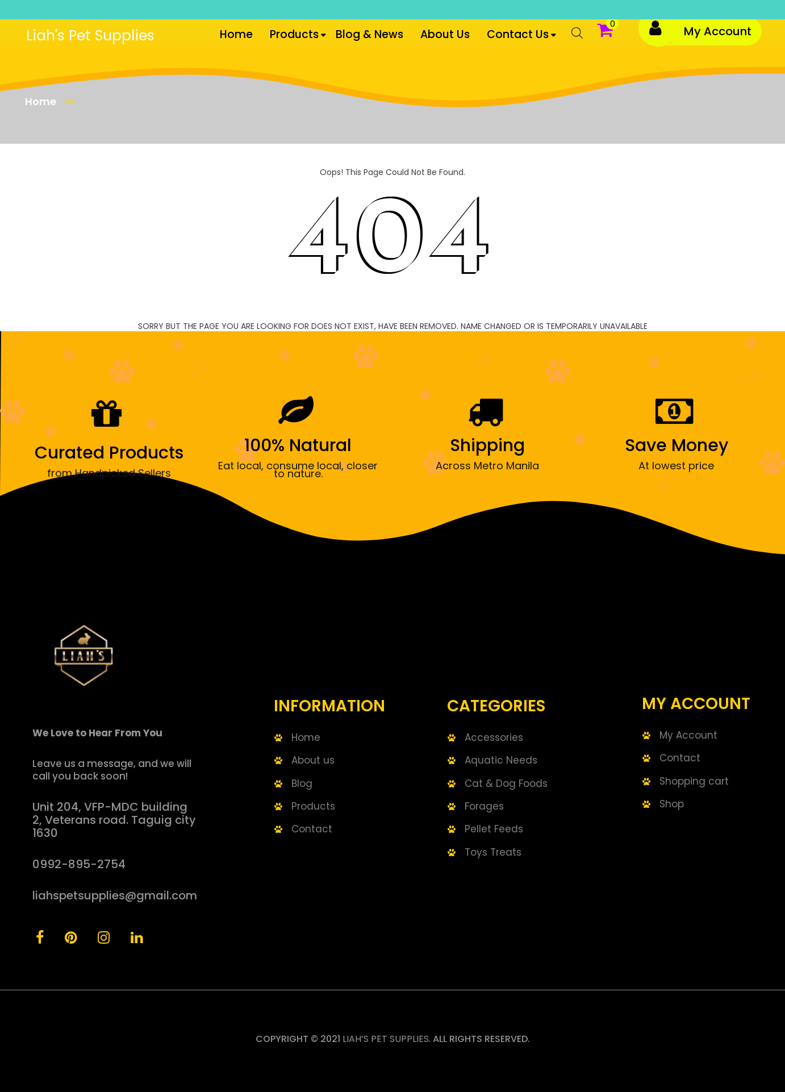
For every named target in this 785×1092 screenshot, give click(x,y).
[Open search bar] (571, 37)
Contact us (518, 34)
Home (236, 34)
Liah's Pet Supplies (90, 35)
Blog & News (369, 34)
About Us (445, 34)
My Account (717, 31)
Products (294, 34)
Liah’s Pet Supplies (386, 1038)
